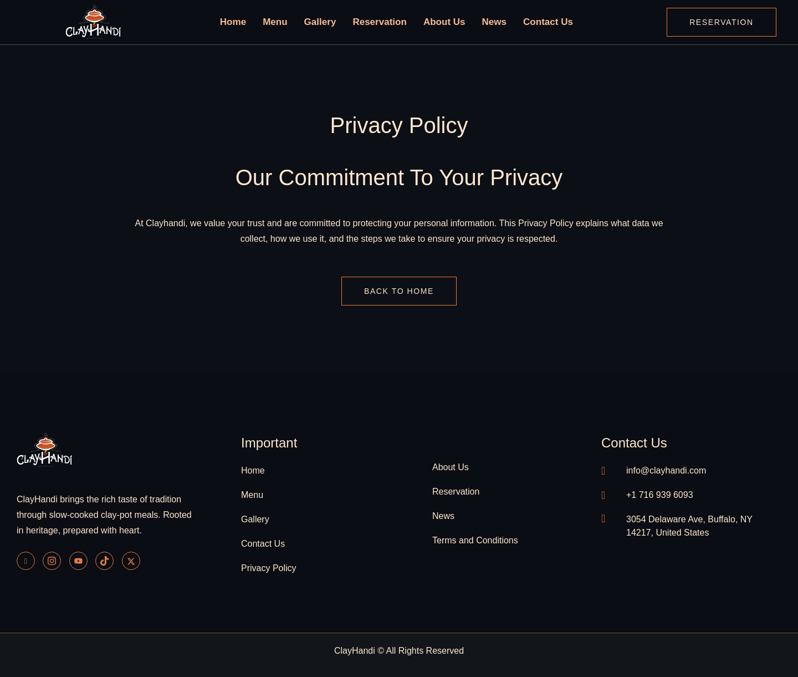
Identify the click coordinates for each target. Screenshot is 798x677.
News (486, 22)
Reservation (382, 22)
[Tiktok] (104, 561)
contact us (634, 442)
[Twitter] (131, 561)
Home (246, 22)
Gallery (327, 22)
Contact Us (536, 22)
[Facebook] (26, 561)
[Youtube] (78, 561)
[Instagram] (52, 561)
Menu (285, 22)
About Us (440, 22)
